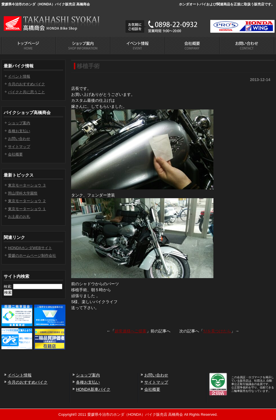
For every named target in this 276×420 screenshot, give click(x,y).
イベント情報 (19, 76)
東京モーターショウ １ (27, 209)
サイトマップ (19, 146)
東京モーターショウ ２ (27, 201)
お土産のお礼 (19, 216)
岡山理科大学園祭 (23, 193)
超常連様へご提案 (131, 331)
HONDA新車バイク (93, 389)
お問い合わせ (19, 138)
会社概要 (15, 154)
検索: (8, 286)
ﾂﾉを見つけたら (217, 331)
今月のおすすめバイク (26, 84)
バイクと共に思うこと (26, 92)
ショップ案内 (19, 123)
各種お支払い (19, 131)
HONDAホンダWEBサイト (30, 248)
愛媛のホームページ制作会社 (32, 255)
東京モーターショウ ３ (27, 185)
